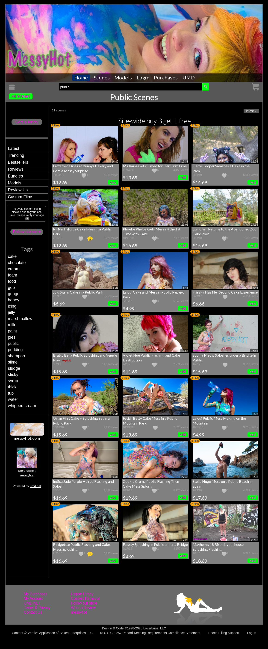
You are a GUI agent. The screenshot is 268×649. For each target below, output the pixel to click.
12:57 (184, 350)
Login (143, 78)
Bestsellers (18, 162)
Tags (27, 248)
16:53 (254, 350)
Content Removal (85, 598)
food (12, 281)
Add (113, 182)
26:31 (115, 477)
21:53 (254, 161)
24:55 (254, 224)
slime (13, 362)
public (13, 343)
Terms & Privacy (37, 608)
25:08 (184, 224)
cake (12, 256)
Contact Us (33, 612)
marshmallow (20, 318)
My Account (33, 598)
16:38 (184, 161)
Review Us (18, 190)
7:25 (185, 540)
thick (12, 387)
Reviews (16, 169)
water (13, 399)
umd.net (35, 486)
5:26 (115, 287)
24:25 (115, 350)
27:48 (184, 477)
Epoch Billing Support (223, 633)
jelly (11, 312)
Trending (16, 155)
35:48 (115, 540)
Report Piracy (82, 594)
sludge (14, 368)
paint (12, 331)
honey (13, 300)
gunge (13, 293)
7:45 (255, 287)
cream (13, 269)
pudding (15, 349)
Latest (13, 148)
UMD (189, 78)
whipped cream (22, 405)
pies (11, 337)
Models (123, 78)
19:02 (254, 477)
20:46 (115, 224)
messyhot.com (27, 438)
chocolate (17, 262)
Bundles (15, 176)
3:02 (255, 414)
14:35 (115, 161)
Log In (251, 633)
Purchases (166, 78)
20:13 (254, 540)
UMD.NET (32, 603)
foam (12, 275)
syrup (13, 380)
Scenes (102, 78)
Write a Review (83, 608)
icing (12, 306)
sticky (13, 374)
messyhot (26, 475)
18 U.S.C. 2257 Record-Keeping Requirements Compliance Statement (150, 633)
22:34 (115, 414)
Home (81, 78)
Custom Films (20, 197)
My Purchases (35, 594)
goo (11, 287)
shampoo (16, 356)
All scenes (20, 96)
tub (11, 393)
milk (11, 325)
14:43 (184, 414)
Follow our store (27, 232)
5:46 (185, 287)
